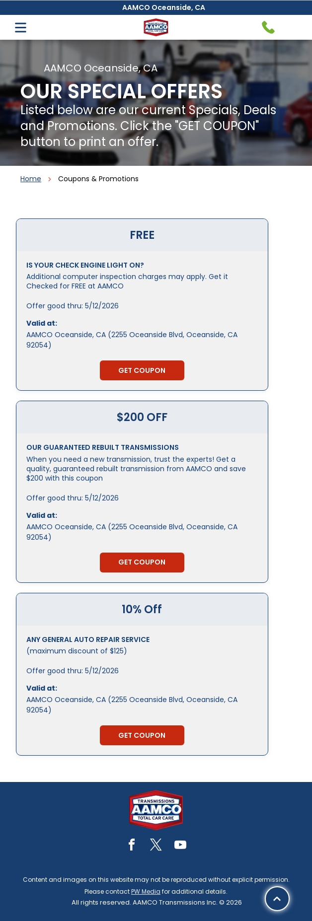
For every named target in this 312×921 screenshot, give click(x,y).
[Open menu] (20, 27)
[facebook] (132, 846)
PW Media (145, 891)
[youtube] (180, 846)
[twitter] (156, 846)
